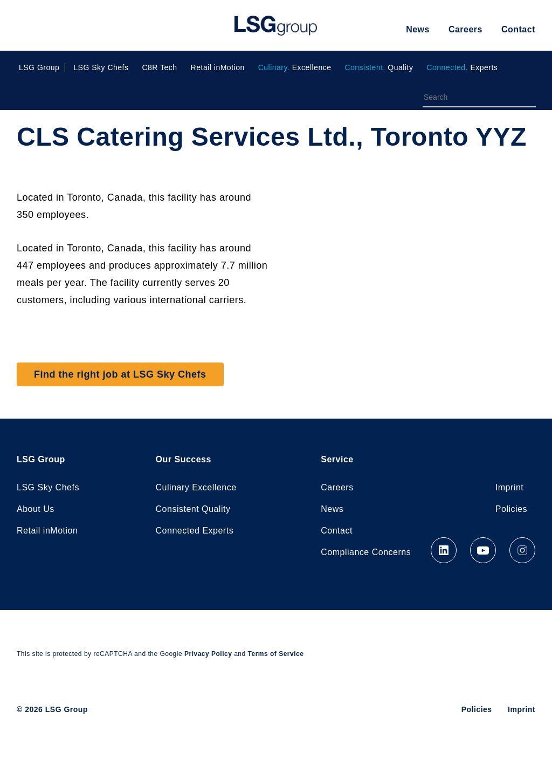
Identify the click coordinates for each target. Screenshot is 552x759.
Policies (511, 509)
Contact (518, 29)
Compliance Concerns (366, 552)
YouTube (483, 550)
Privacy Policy (208, 654)
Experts (462, 67)
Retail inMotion (218, 67)
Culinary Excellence (196, 487)
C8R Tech (159, 67)
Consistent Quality (193, 509)
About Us (35, 509)
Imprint (509, 487)
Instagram (522, 550)
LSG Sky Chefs (100, 67)
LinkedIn (444, 550)
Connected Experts (195, 530)
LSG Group (275, 25)
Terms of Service (276, 654)
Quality (378, 67)
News (418, 29)
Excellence (295, 67)
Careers (465, 29)
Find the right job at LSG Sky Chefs (120, 374)
